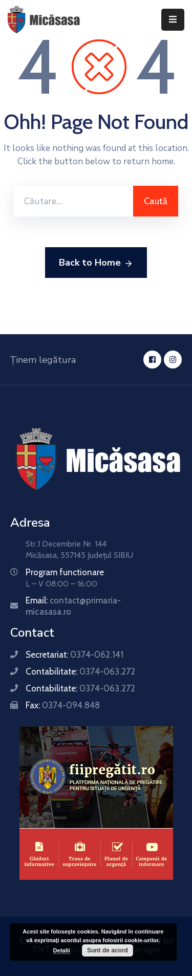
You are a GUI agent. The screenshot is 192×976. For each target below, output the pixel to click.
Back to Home (96, 263)
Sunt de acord (107, 950)
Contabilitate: (80, 671)
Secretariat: (74, 654)
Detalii (61, 950)
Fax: (63, 705)
